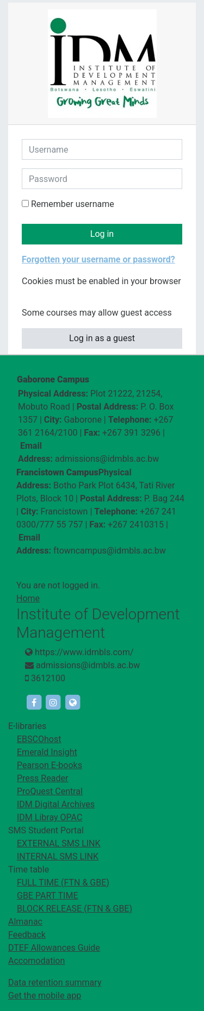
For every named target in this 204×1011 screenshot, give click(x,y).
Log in (102, 234)
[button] (29, 295)
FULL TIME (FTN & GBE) (63, 882)
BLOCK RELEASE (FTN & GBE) (74, 908)
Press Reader (42, 778)
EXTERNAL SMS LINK (59, 843)
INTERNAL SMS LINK (57, 856)
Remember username (72, 204)
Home (28, 598)
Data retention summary (54, 982)
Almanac (25, 921)
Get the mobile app (44, 995)
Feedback (27, 935)
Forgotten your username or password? (98, 259)
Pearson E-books (49, 765)
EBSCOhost (39, 739)
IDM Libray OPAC (49, 817)
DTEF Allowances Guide (54, 948)
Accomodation (36, 961)
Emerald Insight (47, 752)
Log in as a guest (102, 338)
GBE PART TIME (47, 895)
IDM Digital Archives (56, 804)
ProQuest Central (50, 791)
